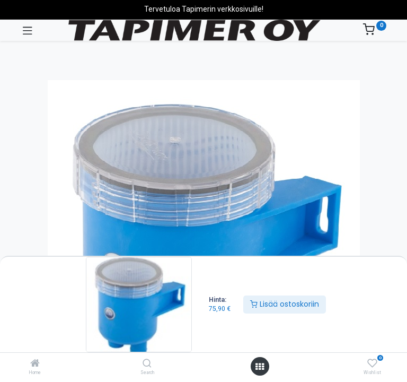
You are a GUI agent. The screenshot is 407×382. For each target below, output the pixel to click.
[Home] (35, 364)
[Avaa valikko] (259, 366)
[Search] (147, 364)
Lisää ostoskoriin (284, 304)
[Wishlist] (372, 363)
